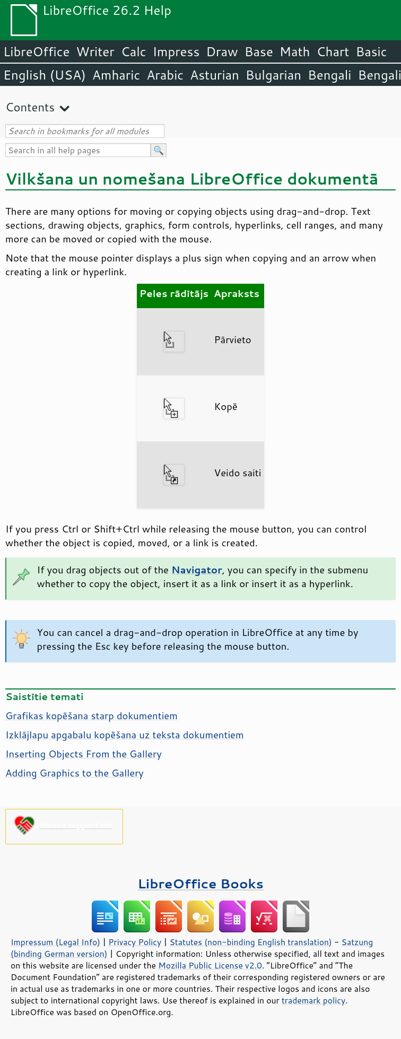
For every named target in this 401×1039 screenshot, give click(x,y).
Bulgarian (273, 75)
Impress (176, 51)
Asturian (214, 75)
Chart (332, 51)
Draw (222, 51)
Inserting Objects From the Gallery (83, 754)
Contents (30, 107)
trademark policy (313, 1000)
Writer (95, 51)
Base (259, 51)
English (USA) (44, 75)
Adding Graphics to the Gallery (74, 773)
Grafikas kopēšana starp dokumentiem (91, 715)
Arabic (165, 75)
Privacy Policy (134, 942)
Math (295, 51)
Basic (371, 51)
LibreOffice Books (200, 883)
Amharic (116, 75)
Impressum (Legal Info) (55, 942)
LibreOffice (36, 51)
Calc (133, 51)
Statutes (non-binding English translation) (250, 942)
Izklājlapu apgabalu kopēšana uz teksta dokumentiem (124, 734)
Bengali (329, 75)
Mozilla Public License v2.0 (210, 965)
